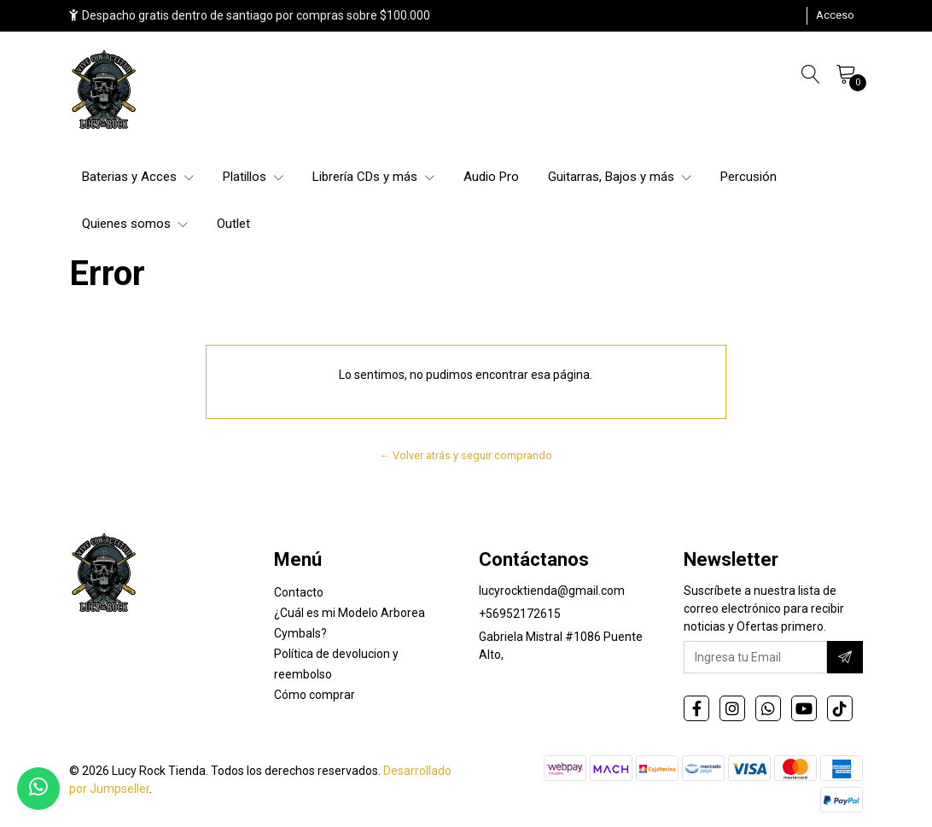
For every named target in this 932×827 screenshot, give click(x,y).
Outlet (233, 223)
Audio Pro (491, 176)
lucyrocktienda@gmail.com (552, 590)
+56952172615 (520, 613)
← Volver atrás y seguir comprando (466, 455)
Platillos (253, 176)
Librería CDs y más (373, 176)
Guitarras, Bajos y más (619, 176)
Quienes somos (135, 223)
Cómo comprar (314, 695)
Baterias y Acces (138, 176)
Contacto (298, 592)
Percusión (748, 176)
